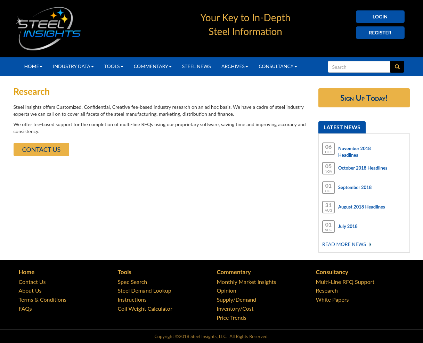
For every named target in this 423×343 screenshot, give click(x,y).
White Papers (332, 299)
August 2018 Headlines (361, 207)
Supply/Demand (237, 299)
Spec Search (132, 281)
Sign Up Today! (364, 98)
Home (33, 66)
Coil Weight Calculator (145, 308)
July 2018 (348, 226)
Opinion (226, 290)
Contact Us (41, 149)
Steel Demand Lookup (144, 290)
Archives (234, 66)
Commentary (153, 66)
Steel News (196, 66)
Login (380, 16)
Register (380, 32)
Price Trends (231, 317)
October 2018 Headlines (363, 168)
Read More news (344, 244)
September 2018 (355, 187)
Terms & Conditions (43, 299)
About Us (30, 290)
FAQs (25, 308)
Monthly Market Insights (246, 281)
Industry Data (73, 66)
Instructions (132, 299)
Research (327, 290)
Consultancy (278, 66)
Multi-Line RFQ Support (345, 281)
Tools (113, 66)
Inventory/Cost (235, 308)
